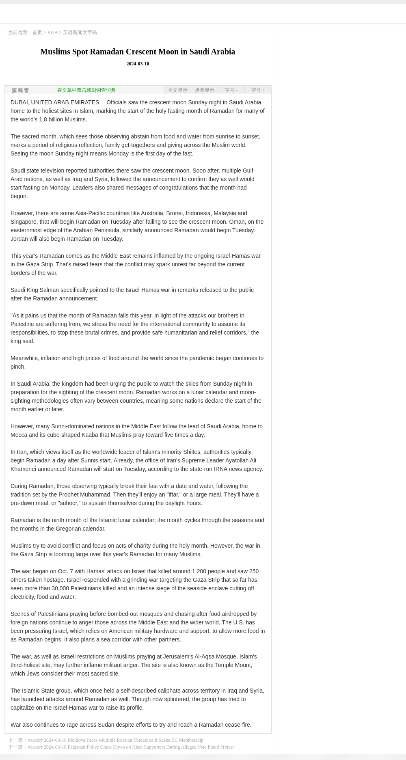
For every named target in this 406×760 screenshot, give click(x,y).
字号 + (258, 90)
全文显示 (178, 90)
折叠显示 (205, 90)
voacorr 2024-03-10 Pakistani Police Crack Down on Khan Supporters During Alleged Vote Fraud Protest (131, 747)
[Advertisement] (341, 79)
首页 (37, 32)
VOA (53, 32)
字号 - (231, 90)
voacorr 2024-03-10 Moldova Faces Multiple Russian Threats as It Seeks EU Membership (115, 740)
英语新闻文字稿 (80, 32)
